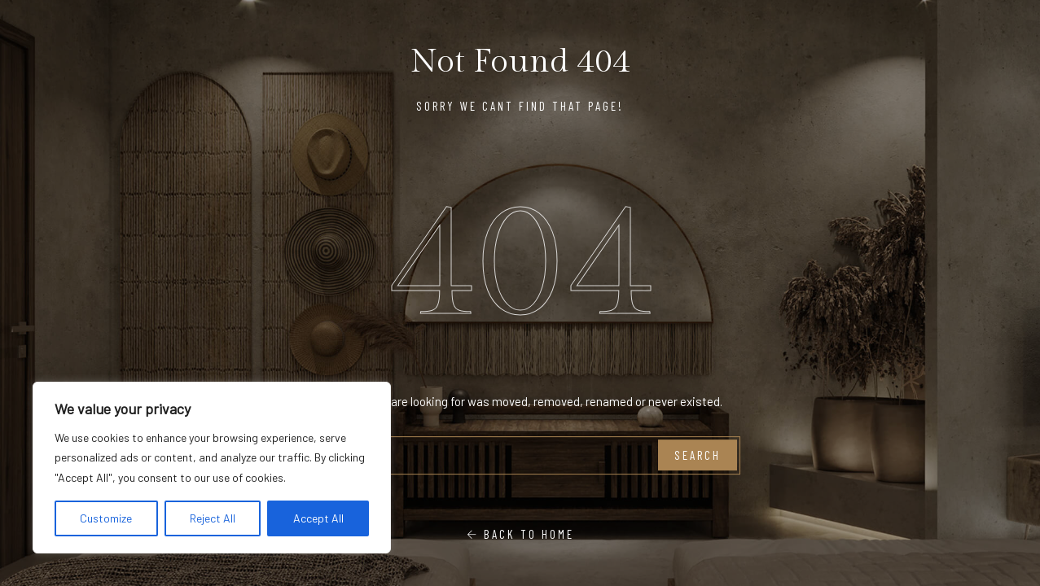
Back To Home (520, 533)
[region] (212, 468)
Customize (106, 518)
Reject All (212, 518)
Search (697, 455)
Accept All (318, 518)
